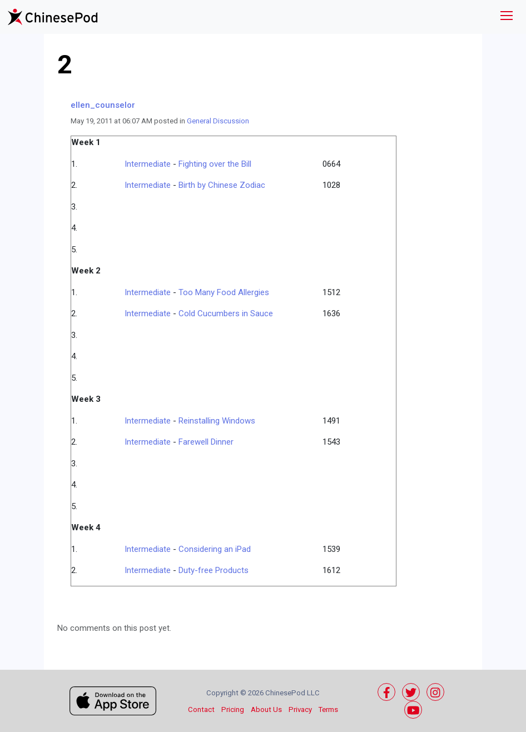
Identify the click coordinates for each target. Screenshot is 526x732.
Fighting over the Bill (214, 164)
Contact (201, 709)
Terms (328, 709)
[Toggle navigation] (506, 17)
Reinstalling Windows (216, 421)
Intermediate (148, 164)
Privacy (300, 709)
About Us (266, 709)
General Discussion (218, 121)
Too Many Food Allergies (223, 292)
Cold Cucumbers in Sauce (225, 313)
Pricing (232, 709)
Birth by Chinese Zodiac (221, 185)
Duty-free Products (213, 570)
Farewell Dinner (206, 442)
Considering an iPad (214, 549)
